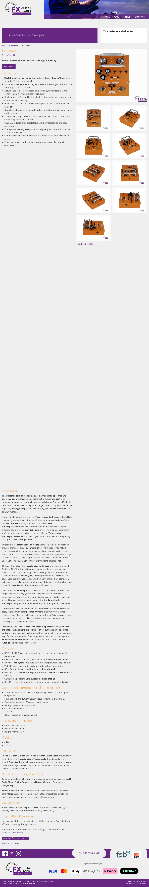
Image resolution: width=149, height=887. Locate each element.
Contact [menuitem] (140, 22)
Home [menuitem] (107, 22)
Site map (44, 881)
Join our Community (89, 853)
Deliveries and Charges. (12, 832)
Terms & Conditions (14, 881)
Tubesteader (13, 46)
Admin (51, 881)
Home (4, 881)
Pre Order (9, 66)
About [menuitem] (117, 22)
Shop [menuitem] (128, 22)
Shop (4, 46)
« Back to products (10, 843)
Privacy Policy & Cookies (31, 881)
